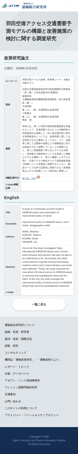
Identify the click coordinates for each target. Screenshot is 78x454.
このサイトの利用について (21, 408)
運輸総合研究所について (20, 325)
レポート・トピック (17, 366)
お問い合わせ (13, 401)
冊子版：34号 (29, 178)
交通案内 (10, 394)
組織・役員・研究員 (17, 331)
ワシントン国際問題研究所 (21, 387)
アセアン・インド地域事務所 (22, 380)
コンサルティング (15, 352)
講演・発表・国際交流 (18, 338)
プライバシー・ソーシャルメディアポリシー (32, 415)
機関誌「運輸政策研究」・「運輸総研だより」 (33, 359)
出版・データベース (17, 373)
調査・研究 (11, 345)
